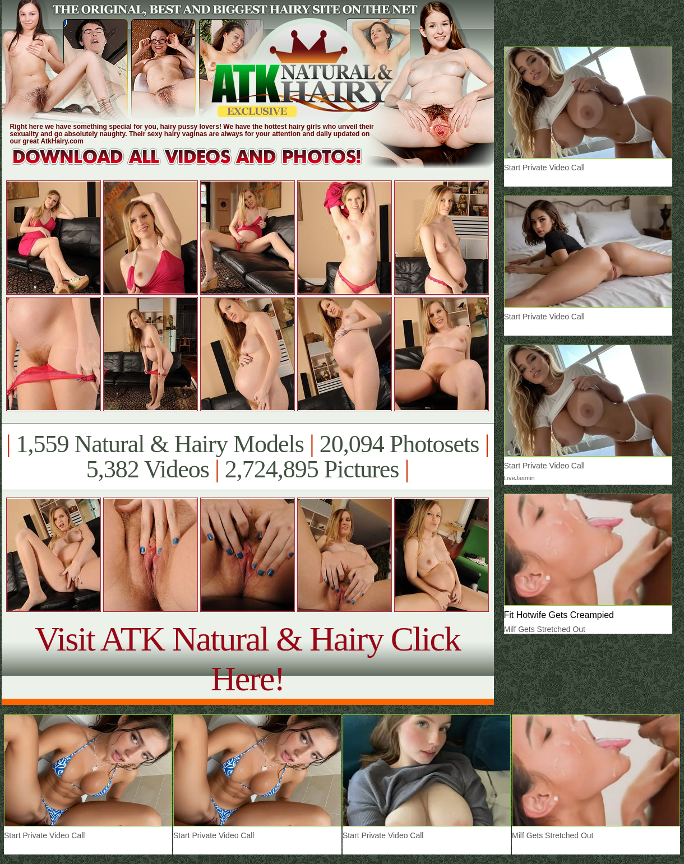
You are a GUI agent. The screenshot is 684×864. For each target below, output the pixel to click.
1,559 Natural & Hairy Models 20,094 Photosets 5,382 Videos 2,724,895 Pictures (247, 456)
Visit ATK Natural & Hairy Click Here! (247, 659)
